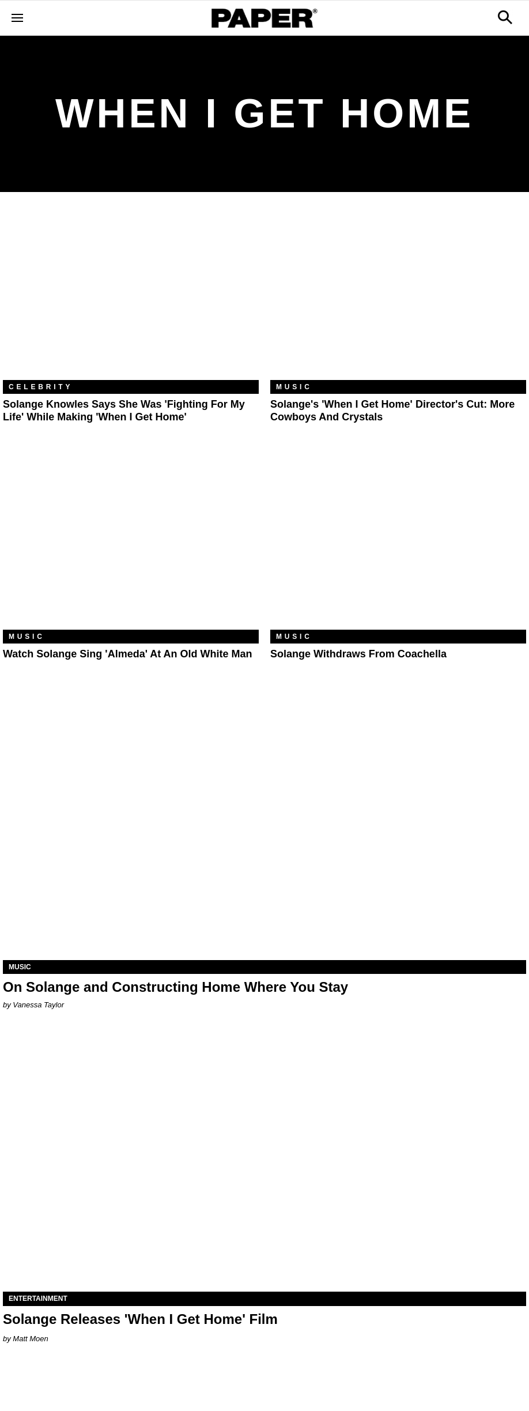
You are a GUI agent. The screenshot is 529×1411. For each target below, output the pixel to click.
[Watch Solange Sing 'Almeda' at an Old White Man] (131, 544)
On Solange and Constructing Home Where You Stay (175, 987)
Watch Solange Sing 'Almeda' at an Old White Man (127, 654)
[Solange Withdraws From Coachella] (398, 544)
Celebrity (41, 387)
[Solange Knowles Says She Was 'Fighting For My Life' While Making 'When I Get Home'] (131, 294)
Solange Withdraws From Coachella (358, 654)
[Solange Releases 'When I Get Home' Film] (264, 1161)
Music (294, 387)
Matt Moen (30, 1338)
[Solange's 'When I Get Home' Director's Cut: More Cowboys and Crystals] (398, 294)
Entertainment (38, 1299)
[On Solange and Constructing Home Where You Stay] (264, 829)
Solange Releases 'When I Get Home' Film (140, 1319)
